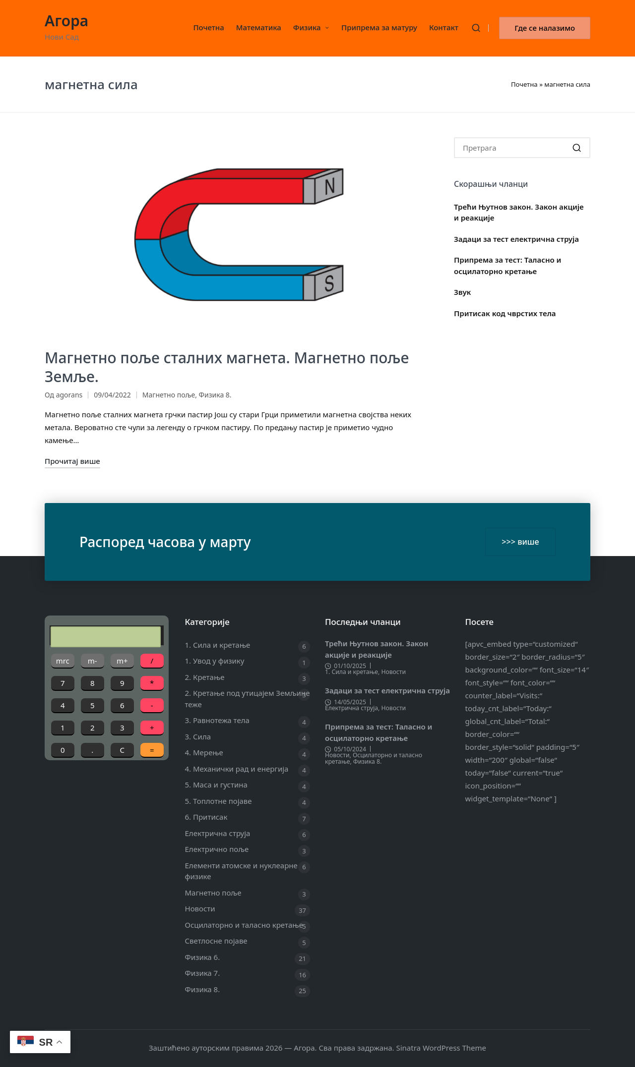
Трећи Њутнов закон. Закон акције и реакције (519, 212)
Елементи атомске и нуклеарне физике (241, 871)
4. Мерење (204, 752)
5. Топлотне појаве (218, 801)
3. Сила (198, 736)
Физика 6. (202, 957)
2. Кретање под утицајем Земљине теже (247, 698)
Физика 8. (215, 394)
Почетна (524, 84)
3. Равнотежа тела (217, 720)
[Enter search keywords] (522, 147)
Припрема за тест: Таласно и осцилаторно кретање (507, 265)
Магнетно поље (168, 394)
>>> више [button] (520, 541)
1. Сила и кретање (218, 645)
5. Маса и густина (216, 784)
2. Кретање (205, 677)
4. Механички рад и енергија (237, 769)
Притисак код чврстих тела (505, 313)
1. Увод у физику (215, 661)
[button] (544, 28)
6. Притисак (206, 817)
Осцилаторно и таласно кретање (244, 925)
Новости (200, 908)
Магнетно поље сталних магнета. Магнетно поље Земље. (227, 367)
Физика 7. (202, 973)
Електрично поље (217, 849)
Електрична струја (218, 833)
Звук (462, 292)
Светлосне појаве (216, 941)
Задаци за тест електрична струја (516, 239)
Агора (66, 20)
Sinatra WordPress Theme (441, 1048)
